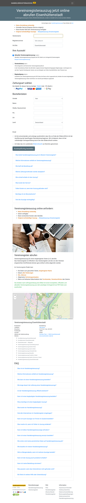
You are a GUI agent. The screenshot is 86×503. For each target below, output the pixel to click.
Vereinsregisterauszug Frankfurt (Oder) (27, 355)
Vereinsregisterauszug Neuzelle (26, 353)
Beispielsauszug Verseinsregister (48, 32)
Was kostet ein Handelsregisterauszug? (29, 407)
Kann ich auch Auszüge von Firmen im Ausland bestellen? (35, 419)
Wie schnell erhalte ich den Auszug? (27, 177)
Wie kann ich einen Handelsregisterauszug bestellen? (34, 379)
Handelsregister (50, 494)
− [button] (15, 298)
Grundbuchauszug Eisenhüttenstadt (27, 338)
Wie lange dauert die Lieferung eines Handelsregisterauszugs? (36, 385)
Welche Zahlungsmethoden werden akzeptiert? (30, 172)
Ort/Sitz (15, 45)
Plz (13, 113)
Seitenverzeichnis (64, 496)
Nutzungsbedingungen (66, 494)
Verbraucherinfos (64, 490)
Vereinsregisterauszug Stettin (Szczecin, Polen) (29, 357)
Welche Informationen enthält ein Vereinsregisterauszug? (33, 160)
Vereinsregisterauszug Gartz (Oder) (27, 349)
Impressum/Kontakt (65, 488)
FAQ (46, 488)
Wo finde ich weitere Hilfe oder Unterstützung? (31, 474)
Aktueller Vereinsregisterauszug (27, 55)
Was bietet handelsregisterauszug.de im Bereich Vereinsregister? (36, 155)
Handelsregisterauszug (23, 3)
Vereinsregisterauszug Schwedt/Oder (27, 351)
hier (72, 23)
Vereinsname (17, 36)
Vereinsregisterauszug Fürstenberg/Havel (28, 344)
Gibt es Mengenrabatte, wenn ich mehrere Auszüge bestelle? (36, 452)
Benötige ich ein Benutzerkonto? (26, 194)
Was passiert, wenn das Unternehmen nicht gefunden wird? (35, 469)
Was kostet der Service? (23, 183)
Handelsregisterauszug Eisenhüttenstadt (28, 359)
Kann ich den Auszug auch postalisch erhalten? (32, 458)
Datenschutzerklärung (66, 492)
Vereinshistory (21, 63)
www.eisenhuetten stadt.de (46, 336)
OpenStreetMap (64, 318)
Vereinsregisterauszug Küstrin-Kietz (27, 346)
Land (14, 122)
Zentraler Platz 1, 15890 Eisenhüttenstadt (49, 334)
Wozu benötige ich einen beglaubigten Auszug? (32, 402)
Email (14, 132)
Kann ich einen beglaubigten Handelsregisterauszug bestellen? (37, 396)
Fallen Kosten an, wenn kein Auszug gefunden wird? (32, 188)
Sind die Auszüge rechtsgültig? (25, 199)
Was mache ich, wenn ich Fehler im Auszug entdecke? (34, 424)
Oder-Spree (42, 327)
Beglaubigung (21, 74)
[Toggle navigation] (72, 3)
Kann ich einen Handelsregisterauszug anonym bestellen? (35, 435)
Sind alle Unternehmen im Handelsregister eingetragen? (34, 413)
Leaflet (57, 318)
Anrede (15, 98)
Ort (13, 117)
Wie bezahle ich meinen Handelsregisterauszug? (32, 446)
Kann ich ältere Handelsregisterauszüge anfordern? (33, 430)
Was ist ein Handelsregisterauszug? (28, 368)
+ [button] (15, 295)
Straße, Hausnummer (19, 108)
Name (14, 103)
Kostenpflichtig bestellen (23, 149)
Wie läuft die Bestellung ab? (24, 166)
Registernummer (18, 40)
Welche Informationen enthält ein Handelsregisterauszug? (35, 374)
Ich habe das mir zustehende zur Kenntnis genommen (36, 144)
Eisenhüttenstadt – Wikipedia (25, 342)
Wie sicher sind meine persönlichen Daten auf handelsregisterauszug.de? (40, 441)
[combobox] (48, 36)
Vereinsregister (21, 267)
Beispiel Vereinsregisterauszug (22, 59)
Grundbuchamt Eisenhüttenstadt (26, 340)
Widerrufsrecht (37, 144)
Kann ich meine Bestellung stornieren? (29, 463)
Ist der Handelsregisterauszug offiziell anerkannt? (32, 391)
